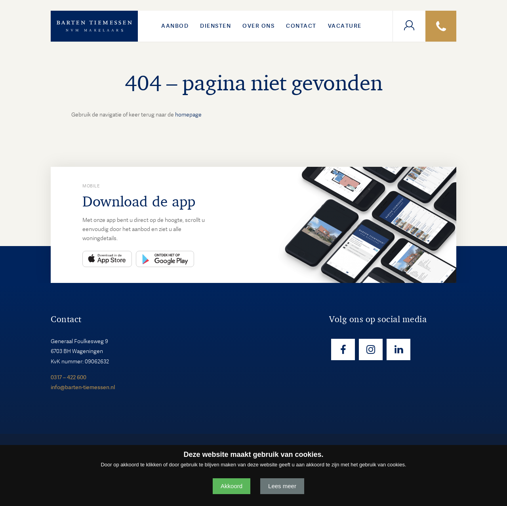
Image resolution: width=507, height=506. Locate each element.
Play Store (165, 259)
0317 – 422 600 (68, 377)
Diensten (215, 26)
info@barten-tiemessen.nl (83, 387)
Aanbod (175, 26)
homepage (188, 114)
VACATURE (345, 26)
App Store (107, 259)
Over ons (258, 26)
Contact (301, 26)
